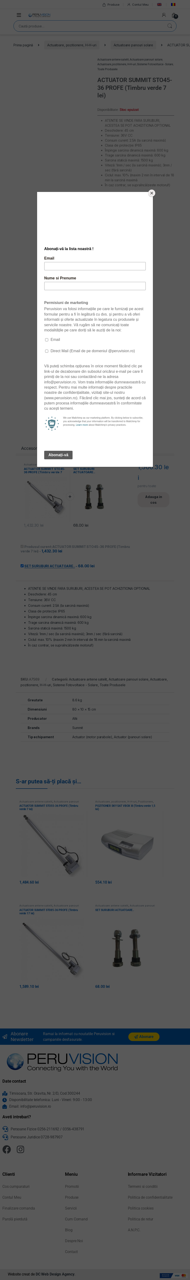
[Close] (151, 193)
